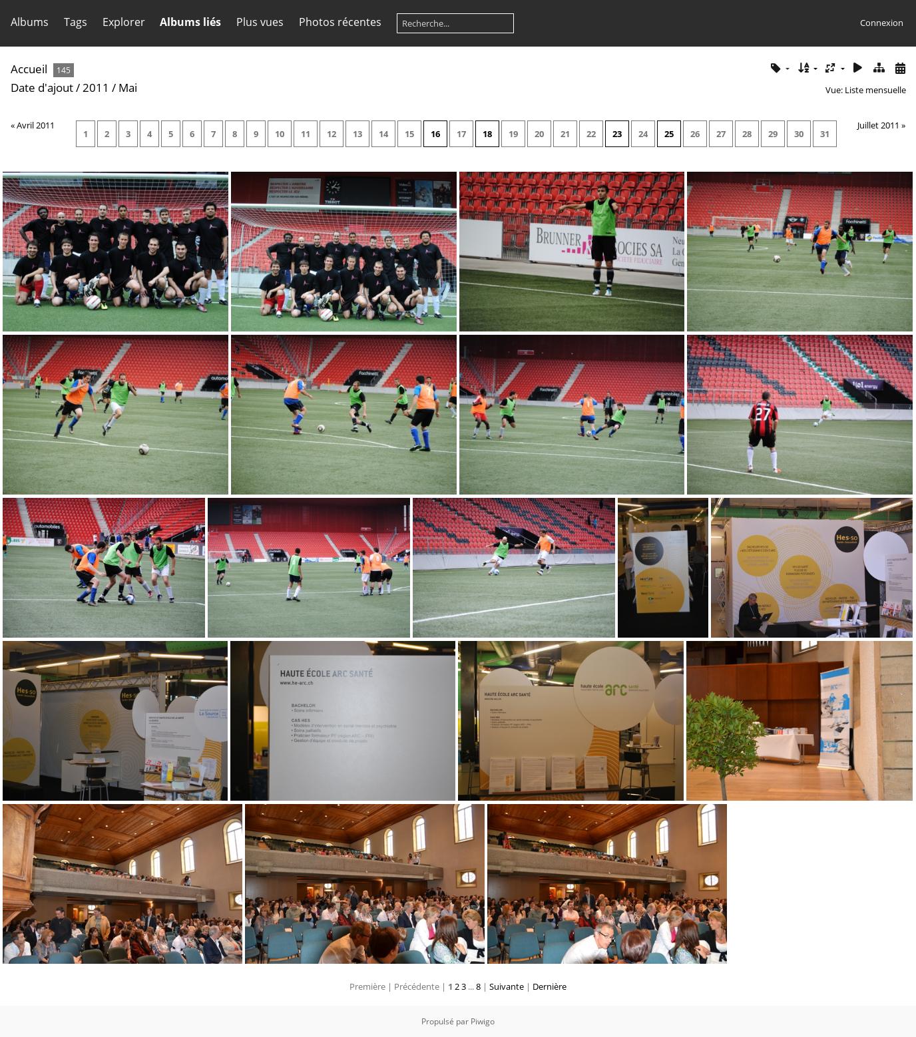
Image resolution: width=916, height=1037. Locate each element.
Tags (75, 22)
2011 (96, 87)
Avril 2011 (36, 125)
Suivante (506, 986)
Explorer (124, 22)
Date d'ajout (42, 87)
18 (487, 134)
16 (435, 134)
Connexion (881, 23)
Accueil (29, 69)
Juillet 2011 (878, 125)
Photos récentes (340, 22)
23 (617, 134)
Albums (30, 22)
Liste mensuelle (875, 90)
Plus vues (260, 22)
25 (669, 134)
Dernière (550, 986)
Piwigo (483, 1021)
